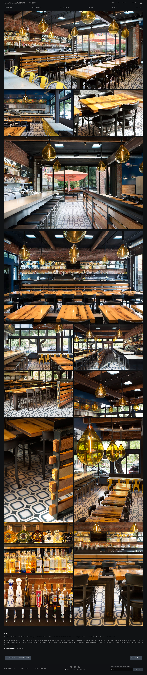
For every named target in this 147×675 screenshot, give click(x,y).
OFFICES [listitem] (114, 7)
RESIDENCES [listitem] (9, 7)
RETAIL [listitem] (90, 7)
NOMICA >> (136, 657)
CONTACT (134, 2)
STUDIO (124, 2)
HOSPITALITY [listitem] (65, 7)
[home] (30, 3)
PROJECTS (115, 2)
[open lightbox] (73, 50)
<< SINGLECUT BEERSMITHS (17, 657)
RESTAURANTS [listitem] (36, 7)
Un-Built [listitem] (139, 7)
